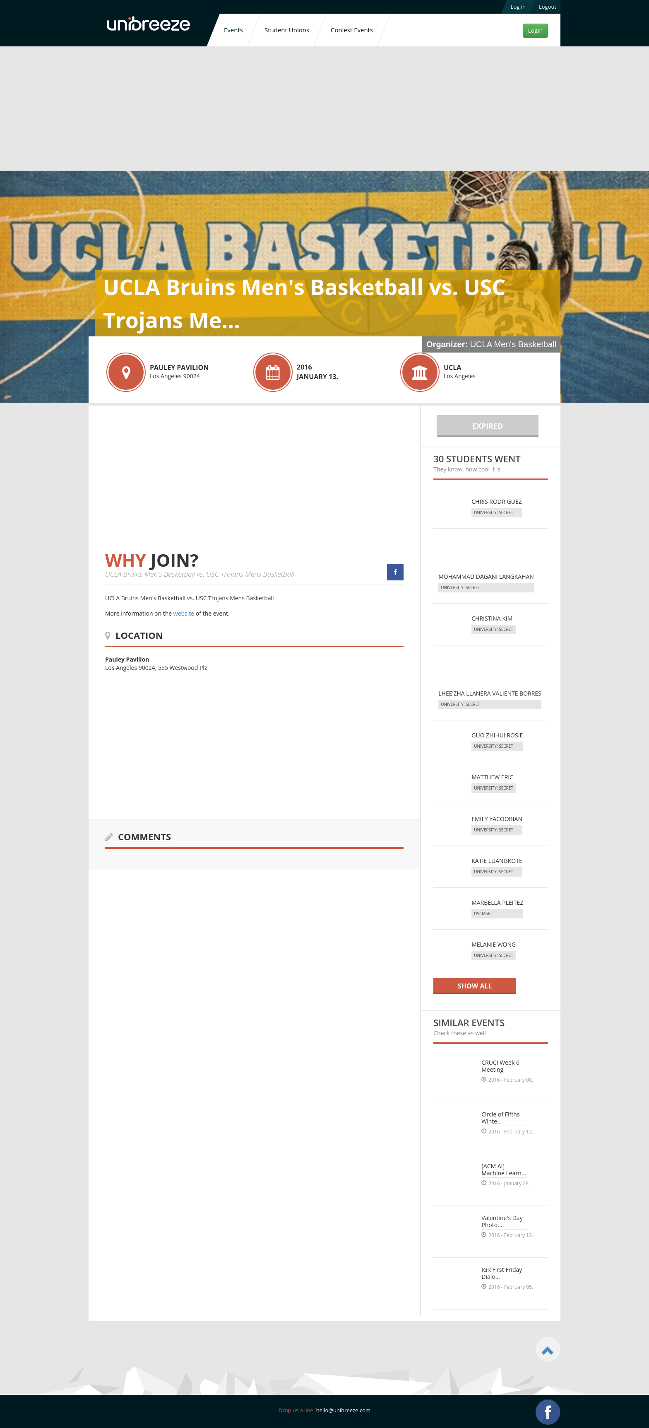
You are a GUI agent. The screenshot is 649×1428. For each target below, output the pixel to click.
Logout (547, 6)
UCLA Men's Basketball (513, 344)
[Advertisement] (324, 110)
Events (233, 30)
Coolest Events (352, 30)
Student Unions (286, 30)
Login (535, 30)
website (183, 613)
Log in (518, 6)
